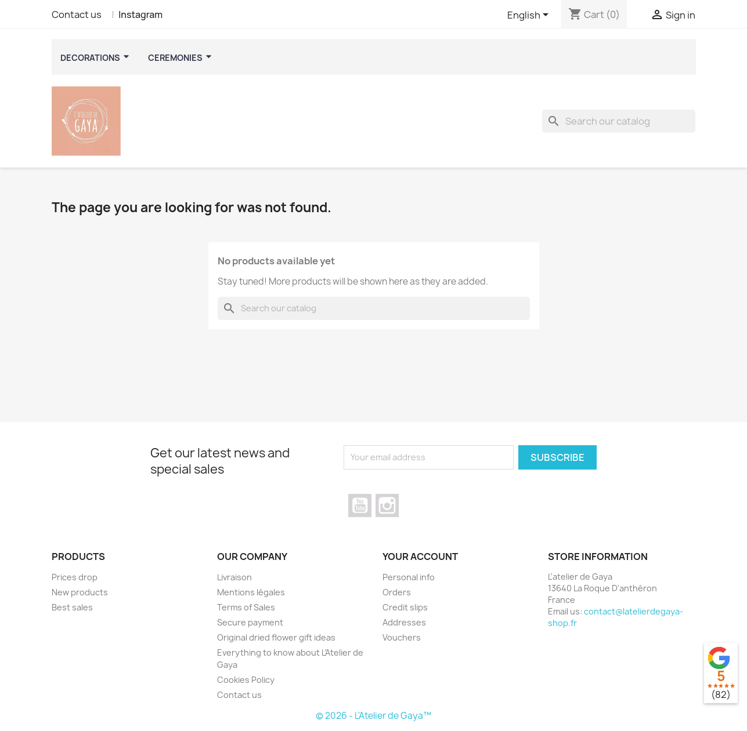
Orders (396, 592)
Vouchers (401, 637)
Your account (420, 556)
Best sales (72, 607)
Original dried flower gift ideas (276, 637)
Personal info (408, 577)
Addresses (404, 622)
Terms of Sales (246, 607)
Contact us (77, 14)
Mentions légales (251, 592)
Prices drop (75, 577)
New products (80, 592)
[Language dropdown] (530, 16)
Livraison (234, 577)
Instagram (140, 14)
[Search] (618, 121)
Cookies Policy (246, 679)
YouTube (359, 505)
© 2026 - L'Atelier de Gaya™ (373, 716)
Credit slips (405, 607)
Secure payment (250, 622)
